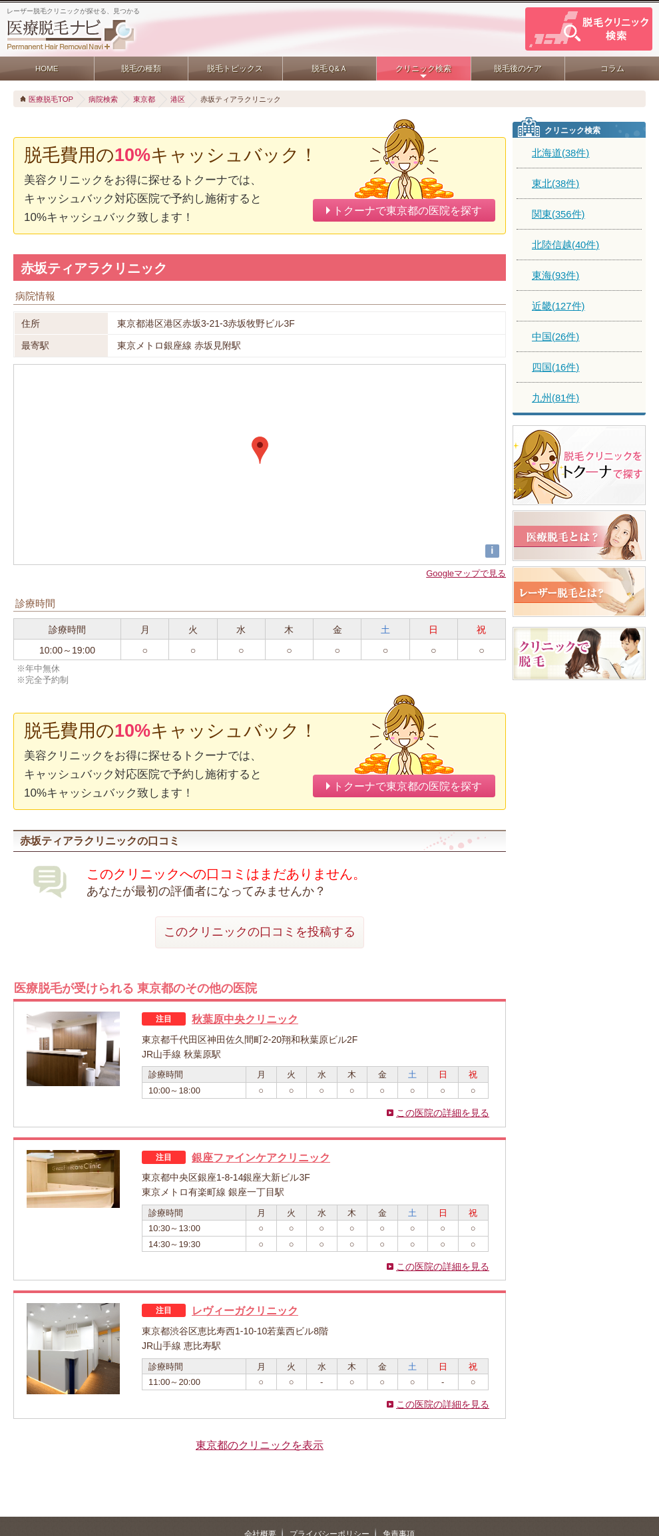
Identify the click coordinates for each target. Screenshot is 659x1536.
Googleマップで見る (466, 573)
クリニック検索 (423, 69)
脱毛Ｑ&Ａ (330, 69)
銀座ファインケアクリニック (261, 1157)
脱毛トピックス (235, 69)
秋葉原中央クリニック (245, 1019)
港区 (177, 99)
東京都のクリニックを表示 (260, 1445)
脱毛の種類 (141, 69)
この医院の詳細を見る (442, 1112)
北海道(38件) (560, 153)
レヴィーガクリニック (245, 1310)
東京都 (144, 99)
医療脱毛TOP (51, 99)
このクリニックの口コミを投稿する (259, 931)
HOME (47, 69)
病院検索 (103, 99)
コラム (612, 69)
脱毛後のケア (518, 69)
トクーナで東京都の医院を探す (407, 210)
